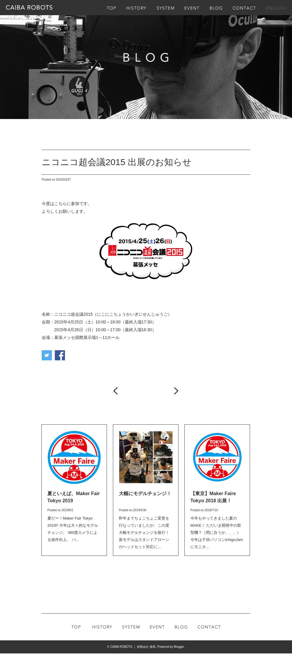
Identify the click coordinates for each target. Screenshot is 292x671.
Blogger (179, 646)
